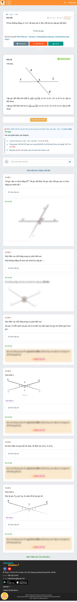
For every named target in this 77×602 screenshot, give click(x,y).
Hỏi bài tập (4, 595)
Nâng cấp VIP (38, 360)
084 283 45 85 (13, 577)
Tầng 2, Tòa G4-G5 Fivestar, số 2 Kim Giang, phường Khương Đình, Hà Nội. (30, 574)
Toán (16, 14)
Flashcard (21, 44)
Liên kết (6, 588)
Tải (56, 44)
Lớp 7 (11, 14)
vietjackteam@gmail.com (16, 580)
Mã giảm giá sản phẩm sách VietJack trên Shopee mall (29, 150)
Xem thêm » (10, 402)
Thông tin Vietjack (11, 592)
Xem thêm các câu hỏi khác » (38, 558)
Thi (38, 44)
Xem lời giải (38, 31)
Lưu (67, 18)
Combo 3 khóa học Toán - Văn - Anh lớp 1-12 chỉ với (28, 141)
